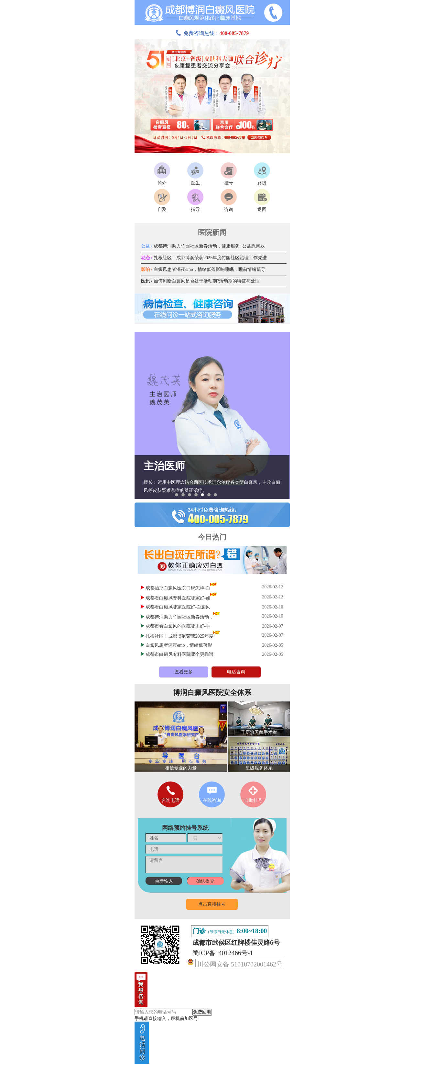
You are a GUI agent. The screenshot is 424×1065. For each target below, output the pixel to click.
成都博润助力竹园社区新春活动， (179, 617)
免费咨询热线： (212, 33)
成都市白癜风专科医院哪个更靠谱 (179, 654)
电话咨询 (236, 671)
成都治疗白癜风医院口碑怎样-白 (178, 587)
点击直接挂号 (211, 904)
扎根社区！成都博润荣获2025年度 (179, 636)
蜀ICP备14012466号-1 (222, 952)
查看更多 (184, 671)
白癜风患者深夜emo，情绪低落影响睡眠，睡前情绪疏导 (203, 269)
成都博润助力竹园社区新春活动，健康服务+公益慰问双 (203, 246)
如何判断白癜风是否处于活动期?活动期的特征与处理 (200, 281)
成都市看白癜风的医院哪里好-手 (178, 626)
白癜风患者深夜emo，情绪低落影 (179, 645)
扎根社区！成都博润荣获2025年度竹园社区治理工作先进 (204, 257)
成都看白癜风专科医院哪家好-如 (178, 598)
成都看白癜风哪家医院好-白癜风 (178, 607)
